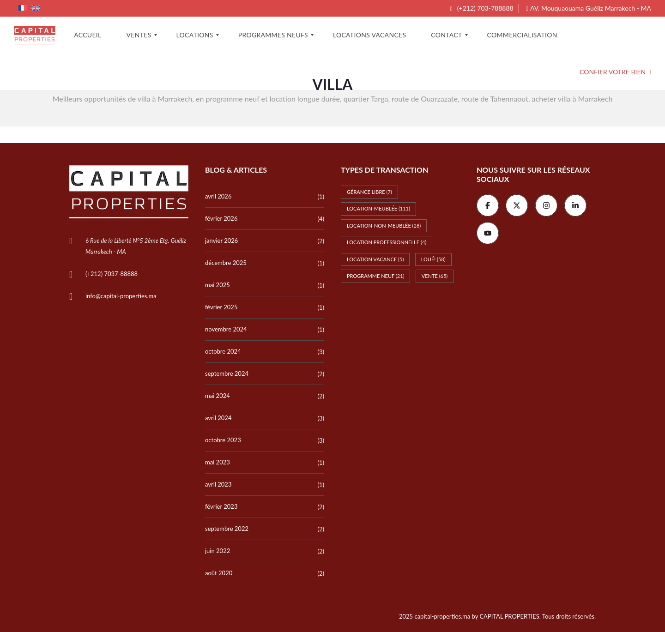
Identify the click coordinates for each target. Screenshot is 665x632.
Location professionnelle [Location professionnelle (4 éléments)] (386, 242)
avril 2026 (218, 196)
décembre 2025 (226, 262)
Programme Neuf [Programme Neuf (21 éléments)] (375, 276)
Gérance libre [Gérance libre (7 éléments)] (369, 192)
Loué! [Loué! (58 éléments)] (433, 259)
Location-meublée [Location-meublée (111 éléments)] (378, 208)
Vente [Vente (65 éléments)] (435, 276)
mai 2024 (217, 395)
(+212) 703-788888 (482, 8)
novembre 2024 (226, 329)
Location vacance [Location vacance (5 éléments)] (375, 259)
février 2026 (221, 218)
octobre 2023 (223, 440)
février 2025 (221, 307)
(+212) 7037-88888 (111, 273)
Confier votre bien (615, 72)
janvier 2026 (221, 240)
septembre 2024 (226, 373)
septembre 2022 (226, 528)
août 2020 (218, 573)
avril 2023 (218, 484)
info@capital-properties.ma (121, 296)
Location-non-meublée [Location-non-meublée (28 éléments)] (384, 226)
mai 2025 (217, 285)
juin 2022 (217, 550)
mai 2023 (217, 462)
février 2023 (221, 506)
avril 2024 (218, 417)
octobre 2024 (223, 351)
